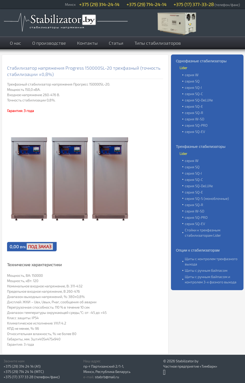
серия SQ (192, 81)
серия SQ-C (194, 94)
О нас (15, 43)
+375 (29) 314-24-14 (99, 4)
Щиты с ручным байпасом (206, 270)
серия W (191, 75)
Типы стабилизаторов (157, 43)
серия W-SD (194, 119)
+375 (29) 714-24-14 (146, 4)
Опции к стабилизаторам (198, 250)
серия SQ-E (194, 106)
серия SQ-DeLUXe (199, 100)
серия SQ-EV (195, 131)
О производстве (49, 43)
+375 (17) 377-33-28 (193, 4)
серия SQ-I (193, 87)
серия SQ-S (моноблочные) (207, 198)
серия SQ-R (194, 113)
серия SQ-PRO (196, 125)
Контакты (87, 43)
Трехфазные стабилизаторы (201, 146)
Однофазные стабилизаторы (201, 61)
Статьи (116, 43)
